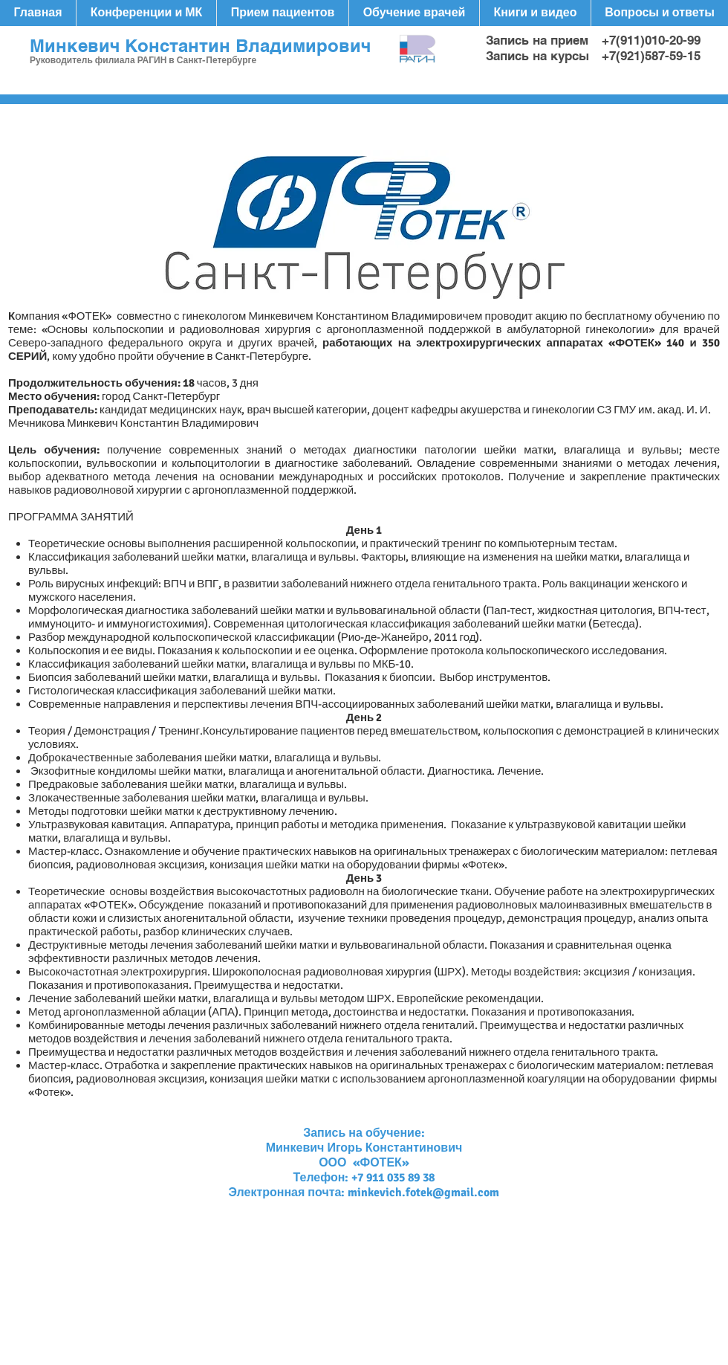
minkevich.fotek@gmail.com (423, 1192)
